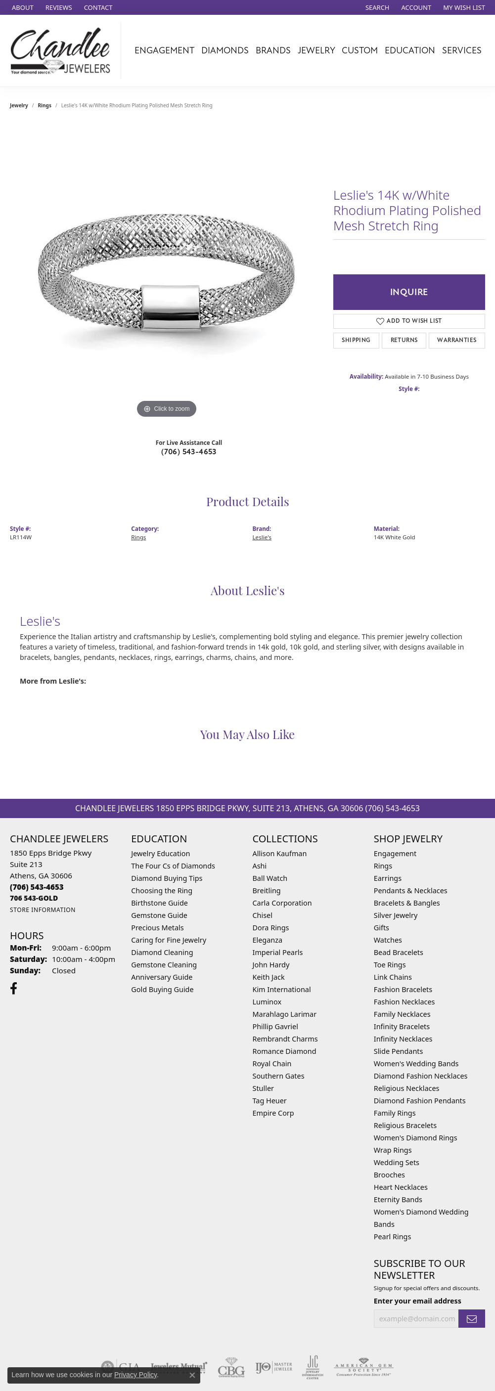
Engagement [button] (164, 50)
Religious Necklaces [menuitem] (407, 1088)
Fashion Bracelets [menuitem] (403, 989)
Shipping (356, 340)
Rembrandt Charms (285, 1038)
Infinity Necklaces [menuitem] (403, 1038)
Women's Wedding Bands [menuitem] (416, 1063)
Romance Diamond (284, 1051)
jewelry (19, 105)
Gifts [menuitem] (381, 927)
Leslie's (262, 537)
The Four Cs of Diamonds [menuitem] (173, 865)
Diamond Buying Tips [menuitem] (166, 878)
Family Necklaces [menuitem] (402, 1014)
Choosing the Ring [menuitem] (161, 890)
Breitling (267, 890)
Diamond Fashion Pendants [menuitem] (420, 1100)
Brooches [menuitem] (389, 1174)
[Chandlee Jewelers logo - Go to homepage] (63, 50)
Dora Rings (271, 927)
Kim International (282, 989)
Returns (404, 340)
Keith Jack (269, 977)
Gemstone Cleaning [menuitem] (164, 964)
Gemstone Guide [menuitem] (159, 915)
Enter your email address (417, 1300)
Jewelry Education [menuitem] (160, 853)
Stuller (263, 1088)
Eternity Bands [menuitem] (398, 1199)
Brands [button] (273, 50)
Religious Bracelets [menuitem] (405, 1125)
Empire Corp (273, 1113)
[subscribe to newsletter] (471, 1318)
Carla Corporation (282, 903)
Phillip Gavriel (275, 1026)
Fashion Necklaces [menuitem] (404, 1001)
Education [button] (410, 50)
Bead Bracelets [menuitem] (398, 952)
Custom (360, 50)
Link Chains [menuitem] (393, 977)
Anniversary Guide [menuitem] (161, 977)
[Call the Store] (37, 887)
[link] (22, 7)
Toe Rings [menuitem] (390, 964)
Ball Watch (270, 878)
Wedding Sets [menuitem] (396, 1162)
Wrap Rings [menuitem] (393, 1150)
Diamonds (225, 50)
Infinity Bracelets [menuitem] (402, 1026)
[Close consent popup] (192, 1375)
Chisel (262, 915)
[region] (166, 272)
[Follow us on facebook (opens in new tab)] (13, 989)
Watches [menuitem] (388, 940)
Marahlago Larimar (285, 1014)
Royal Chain (272, 1063)
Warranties (456, 340)
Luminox (267, 1001)
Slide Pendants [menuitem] (398, 1051)
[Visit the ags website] (363, 1367)
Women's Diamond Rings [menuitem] (415, 1137)
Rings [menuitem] (383, 865)
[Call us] (34, 898)
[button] (376, 7)
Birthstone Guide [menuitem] (159, 903)
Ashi (260, 865)
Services (462, 50)
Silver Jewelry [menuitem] (396, 915)
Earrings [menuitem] (388, 878)
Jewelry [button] (316, 50)
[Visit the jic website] (312, 1367)
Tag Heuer (270, 1100)
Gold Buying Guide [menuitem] (162, 989)
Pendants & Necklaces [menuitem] (411, 890)
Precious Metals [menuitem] (157, 927)
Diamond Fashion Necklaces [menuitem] (421, 1076)
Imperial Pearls (278, 952)
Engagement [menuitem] (395, 853)
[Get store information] (43, 910)
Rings (44, 105)
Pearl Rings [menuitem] (392, 1236)
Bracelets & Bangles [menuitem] (407, 903)
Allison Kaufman (280, 853)
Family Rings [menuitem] (395, 1113)
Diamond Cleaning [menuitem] (162, 952)
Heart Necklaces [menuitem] (401, 1187)
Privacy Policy (135, 1375)
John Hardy (271, 964)
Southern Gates (279, 1076)
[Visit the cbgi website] (231, 1367)
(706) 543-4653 (189, 452)
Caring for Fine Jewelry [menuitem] (168, 940)
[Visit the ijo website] (273, 1367)
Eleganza (267, 940)
